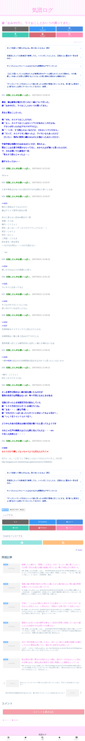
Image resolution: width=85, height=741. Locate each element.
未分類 (5, 510)
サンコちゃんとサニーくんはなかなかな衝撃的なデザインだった (32, 66)
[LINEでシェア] (15, 34)
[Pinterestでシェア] (42, 34)
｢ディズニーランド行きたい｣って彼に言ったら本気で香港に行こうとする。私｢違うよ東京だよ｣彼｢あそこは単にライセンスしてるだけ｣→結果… (43, 85)
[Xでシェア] (15, 29)
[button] (69, 34)
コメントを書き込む (43, 712)
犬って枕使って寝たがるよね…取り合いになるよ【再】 (28, 48)
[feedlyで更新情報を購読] (22, 542)
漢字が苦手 (14, 510)
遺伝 (22, 510)
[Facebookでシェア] (42, 29)
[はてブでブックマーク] (69, 29)
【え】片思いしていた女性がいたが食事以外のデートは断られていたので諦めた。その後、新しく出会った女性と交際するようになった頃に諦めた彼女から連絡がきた (42, 75)
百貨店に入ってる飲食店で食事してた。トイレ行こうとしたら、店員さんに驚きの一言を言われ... (42, 57)
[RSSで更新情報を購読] (63, 542)
